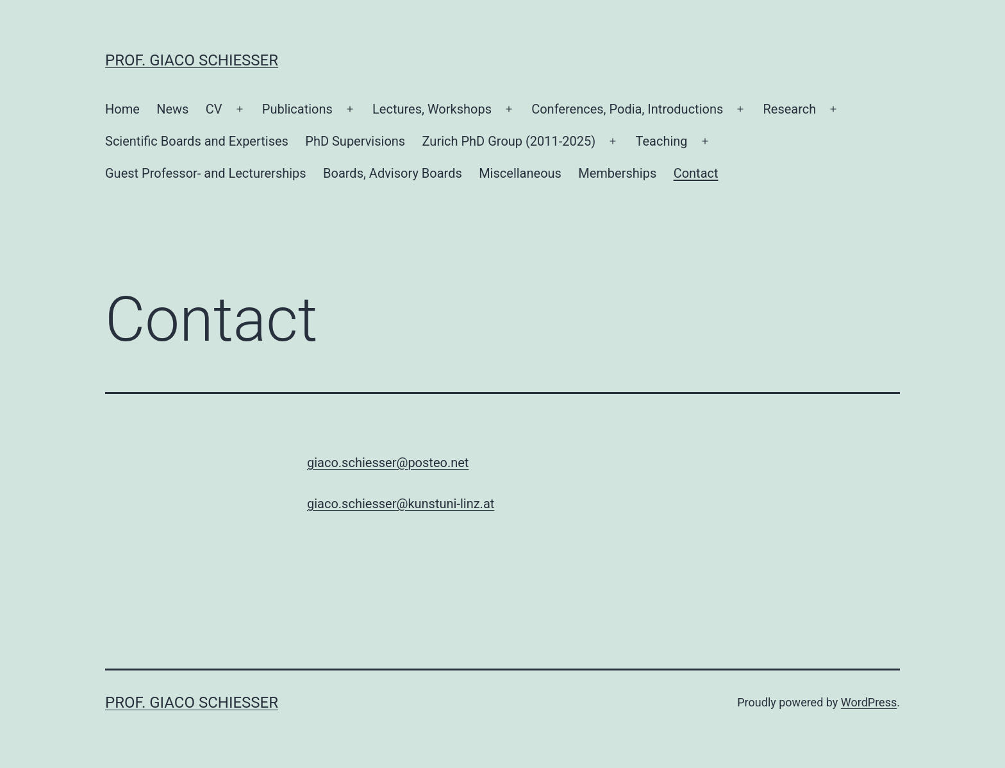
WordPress (869, 702)
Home (122, 109)
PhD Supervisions (355, 141)
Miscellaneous (520, 173)
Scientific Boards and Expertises (196, 141)
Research (789, 109)
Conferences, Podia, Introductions (627, 109)
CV (214, 109)
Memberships (617, 173)
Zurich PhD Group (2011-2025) (509, 141)
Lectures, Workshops (432, 109)
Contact (696, 173)
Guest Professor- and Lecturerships (205, 173)
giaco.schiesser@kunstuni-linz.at (400, 503)
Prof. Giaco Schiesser (191, 60)
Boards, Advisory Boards (392, 173)
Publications (297, 109)
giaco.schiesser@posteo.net (388, 462)
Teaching (661, 141)
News (172, 109)
